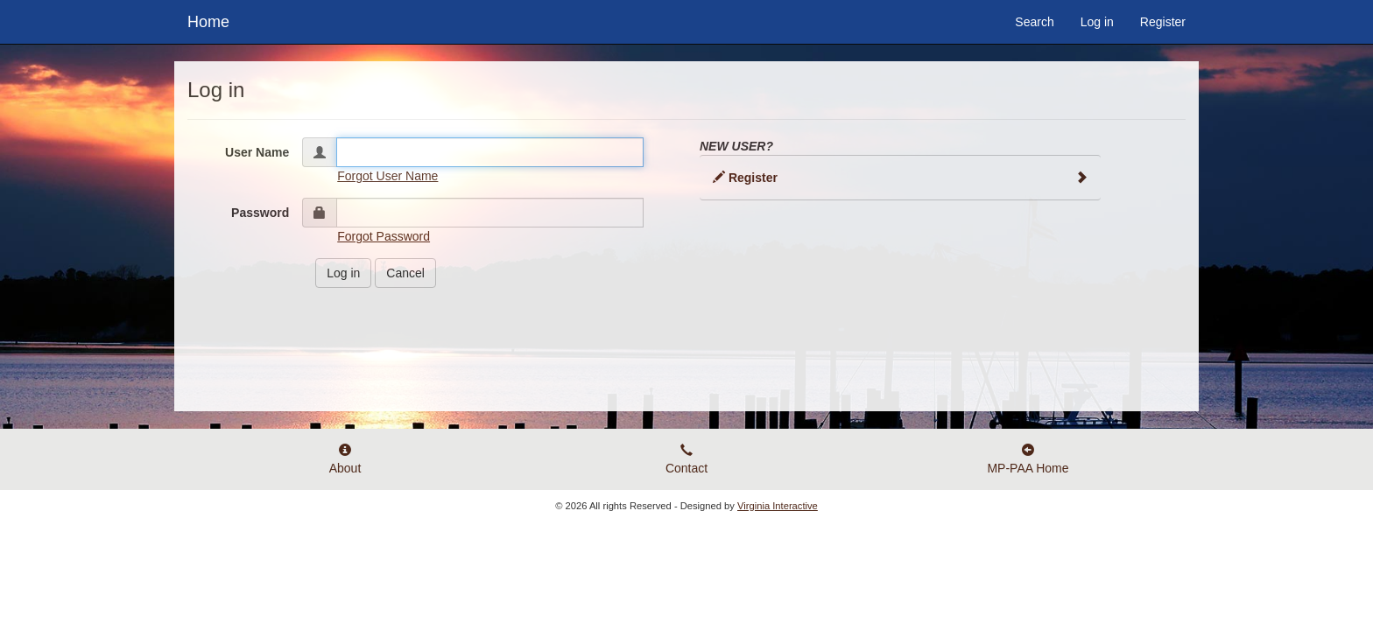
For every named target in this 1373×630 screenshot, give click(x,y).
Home (208, 19)
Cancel (405, 273)
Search (1034, 22)
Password (260, 213)
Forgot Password (383, 236)
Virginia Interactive (777, 505)
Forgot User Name (387, 176)
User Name (257, 152)
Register (1163, 22)
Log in (1097, 22)
